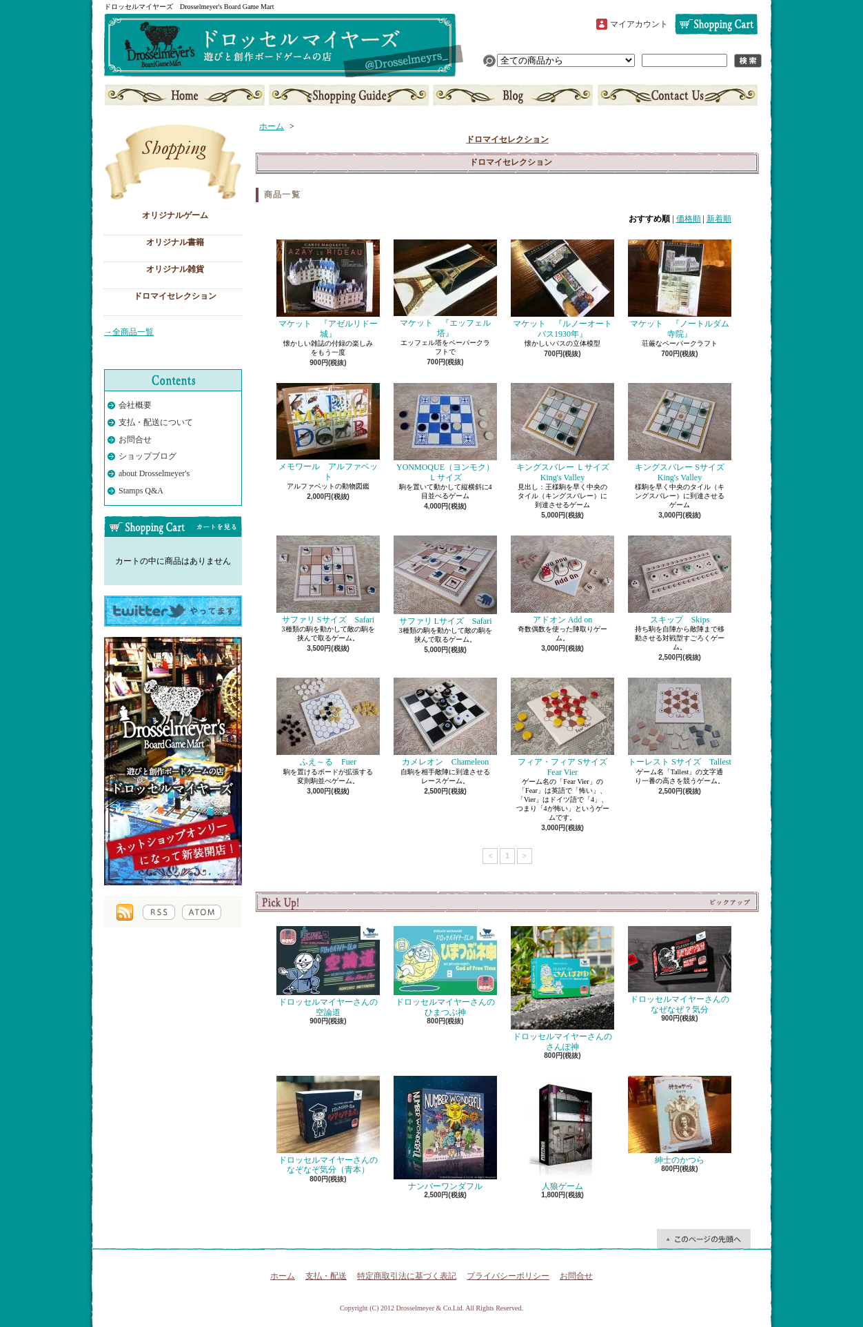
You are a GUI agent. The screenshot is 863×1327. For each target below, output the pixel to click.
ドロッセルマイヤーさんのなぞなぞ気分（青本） (328, 1125)
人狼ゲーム (562, 1133)
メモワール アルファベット (328, 432)
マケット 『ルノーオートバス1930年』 (562, 288)
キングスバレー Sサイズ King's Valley (680, 432)
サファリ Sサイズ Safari (328, 580)
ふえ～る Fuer (328, 722)
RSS (159, 912)
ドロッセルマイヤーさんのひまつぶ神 (445, 971)
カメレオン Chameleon (445, 722)
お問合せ (676, 95)
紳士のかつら (679, 1120)
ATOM (201, 912)
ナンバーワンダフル (445, 1133)
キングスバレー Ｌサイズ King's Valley (564, 432)
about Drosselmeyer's (154, 473)
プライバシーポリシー (508, 1276)
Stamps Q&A (141, 490)
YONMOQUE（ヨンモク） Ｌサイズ (448, 432)
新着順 (719, 219)
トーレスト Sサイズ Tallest (679, 722)
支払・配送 (326, 1276)
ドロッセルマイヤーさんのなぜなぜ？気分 (679, 970)
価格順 (688, 219)
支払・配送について (349, 95)
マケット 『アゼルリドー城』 (328, 288)
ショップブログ (513, 95)
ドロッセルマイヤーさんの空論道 (328, 971)
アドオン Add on (562, 580)
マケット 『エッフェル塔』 (445, 288)
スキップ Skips (679, 580)
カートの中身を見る (173, 526)
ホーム (185, 95)
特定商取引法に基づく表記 (406, 1276)
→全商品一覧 (129, 332)
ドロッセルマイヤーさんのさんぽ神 (562, 988)
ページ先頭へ (704, 1238)
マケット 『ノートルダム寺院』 (679, 288)
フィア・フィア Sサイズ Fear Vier (563, 727)
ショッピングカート (716, 24)
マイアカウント (639, 24)
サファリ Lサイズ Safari (445, 580)
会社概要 (135, 405)
